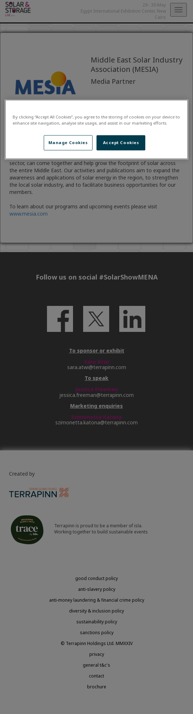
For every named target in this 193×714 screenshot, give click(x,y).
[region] (96, 129)
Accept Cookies (121, 142)
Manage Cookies (68, 142)
